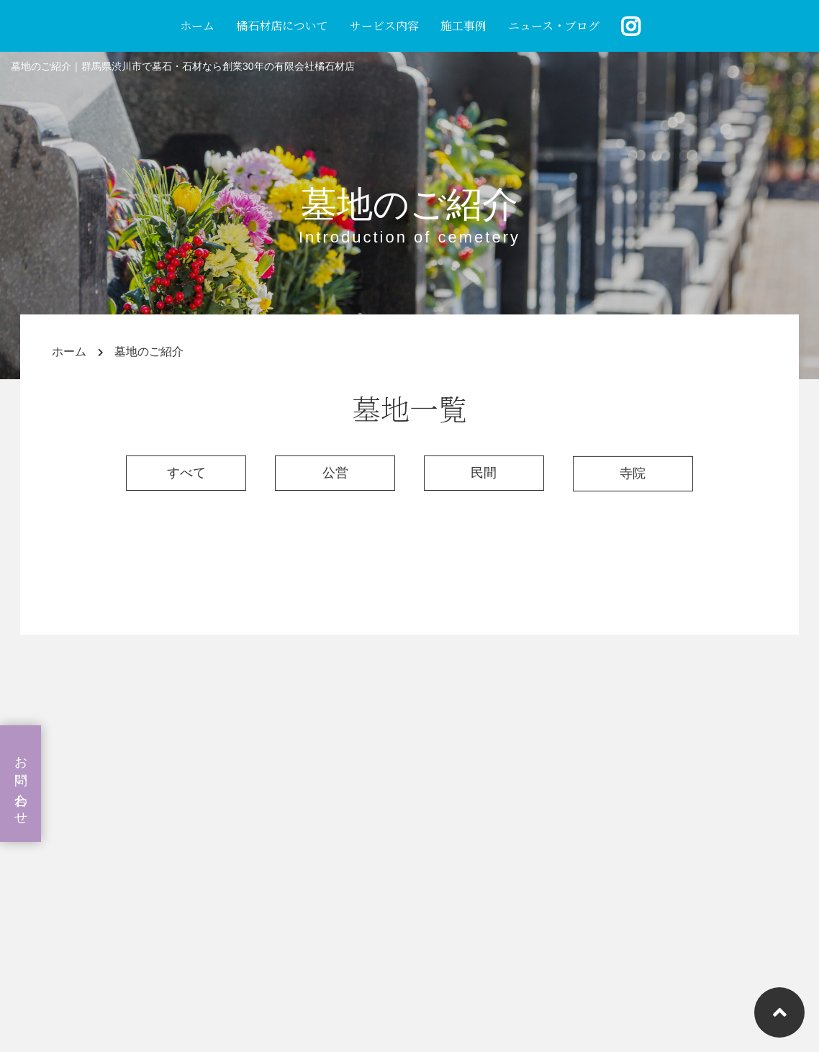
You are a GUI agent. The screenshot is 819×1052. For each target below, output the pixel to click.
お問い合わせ (21, 783)
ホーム (197, 25)
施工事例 (463, 25)
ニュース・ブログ (553, 25)
